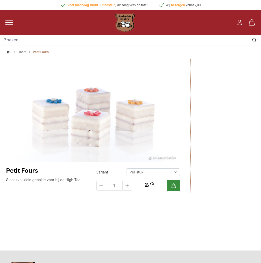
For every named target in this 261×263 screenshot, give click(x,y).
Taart (22, 52)
